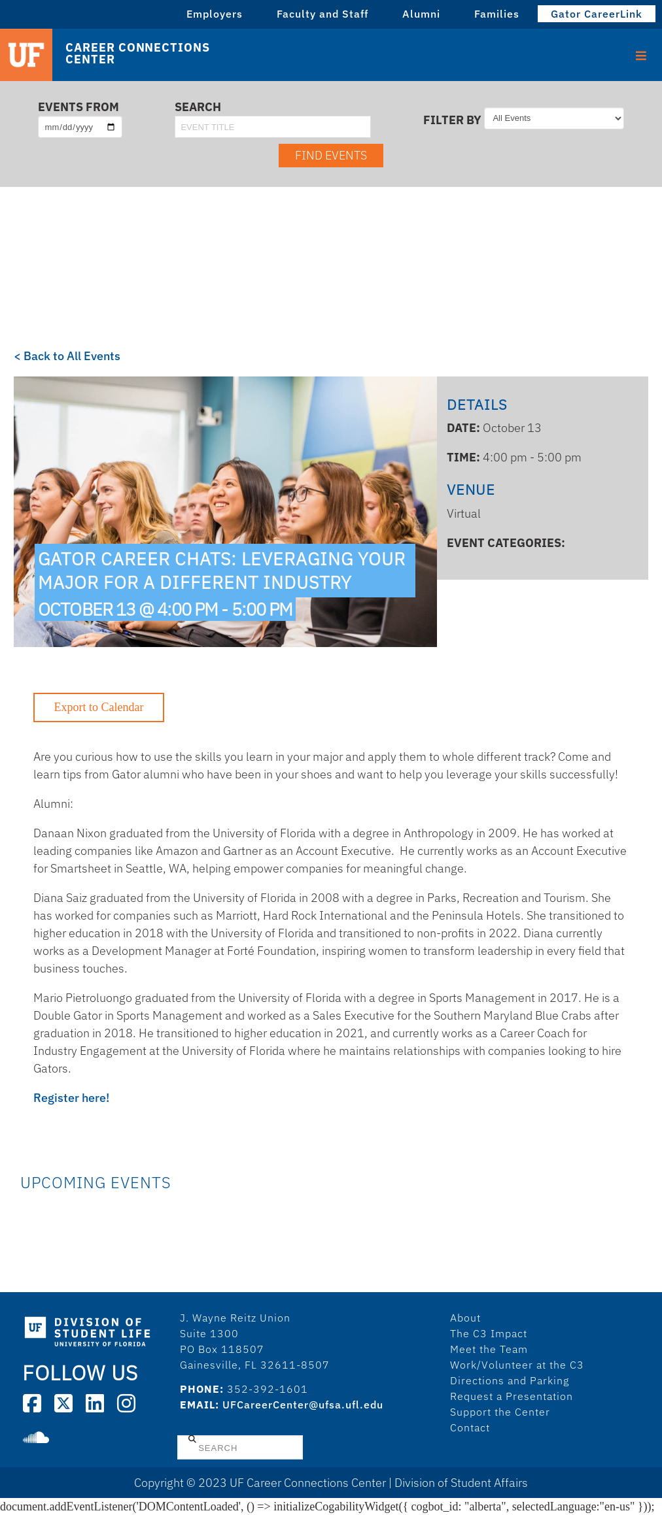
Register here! (71, 1097)
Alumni (421, 13)
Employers (214, 13)
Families (496, 13)
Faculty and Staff (322, 13)
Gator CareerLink (596, 13)
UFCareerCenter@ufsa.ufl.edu (302, 1404)
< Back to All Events (67, 355)
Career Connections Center (137, 53)
